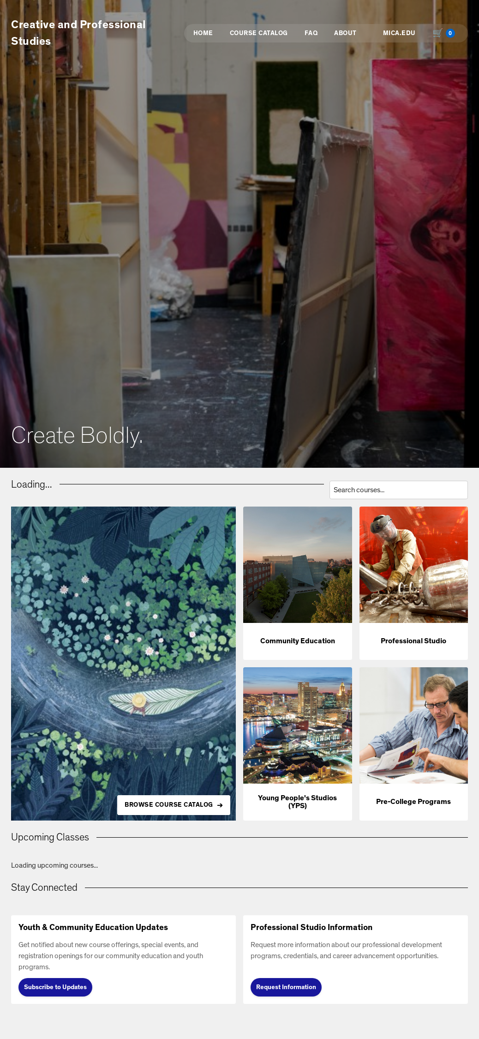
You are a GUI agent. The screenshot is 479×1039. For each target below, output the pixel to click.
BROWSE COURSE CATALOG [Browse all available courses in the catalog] (169, 805)
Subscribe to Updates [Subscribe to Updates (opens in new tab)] (55, 987)
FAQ (311, 33)
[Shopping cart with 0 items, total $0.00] (446, 33)
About (345, 33)
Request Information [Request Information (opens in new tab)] (286, 987)
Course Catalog (259, 33)
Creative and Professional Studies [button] (78, 33)
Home (203, 33)
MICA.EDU (399, 33)
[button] (297, 583)
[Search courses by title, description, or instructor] (398, 490)
